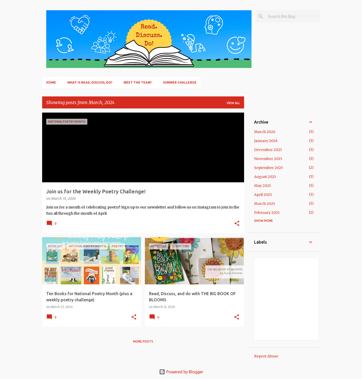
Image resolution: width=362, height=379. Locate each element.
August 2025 (265, 176)
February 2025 (267, 212)
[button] (237, 223)
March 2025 (264, 203)
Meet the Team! (138, 82)
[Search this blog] (293, 16)
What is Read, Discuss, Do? (89, 82)
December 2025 (268, 149)
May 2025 (262, 185)
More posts (143, 341)
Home (51, 82)
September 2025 (268, 167)
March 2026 (264, 131)
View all (233, 103)
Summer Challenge (180, 82)
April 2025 (263, 194)
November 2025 (268, 158)
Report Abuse (266, 356)
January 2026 (266, 140)
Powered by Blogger (181, 372)
